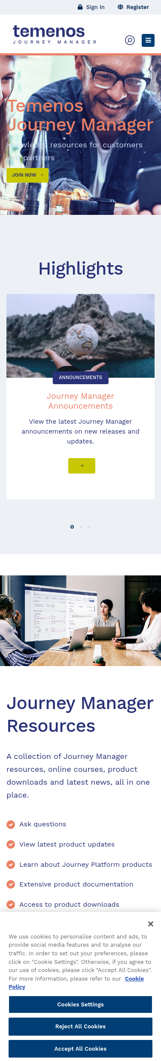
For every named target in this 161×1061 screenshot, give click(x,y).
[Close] (150, 927)
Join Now (27, 175)
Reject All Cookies (80, 1030)
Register (133, 7)
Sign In (91, 7)
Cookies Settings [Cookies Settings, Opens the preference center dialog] (80, 1008)
